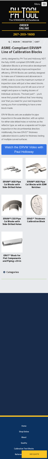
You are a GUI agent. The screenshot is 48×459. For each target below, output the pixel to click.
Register (27, 42)
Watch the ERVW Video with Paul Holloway (24, 149)
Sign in (16, 42)
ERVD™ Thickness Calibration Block (36, 220)
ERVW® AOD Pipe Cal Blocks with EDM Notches (36, 184)
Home (24, 425)
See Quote (34, 454)
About (23, 437)
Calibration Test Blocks (24, 448)
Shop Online (24, 431)
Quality (24, 442)
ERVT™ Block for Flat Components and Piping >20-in (12, 258)
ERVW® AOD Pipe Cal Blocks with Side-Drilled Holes (12, 184)
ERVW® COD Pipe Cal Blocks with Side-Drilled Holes (12, 221)
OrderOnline (24, 27)
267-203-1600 (24, 34)
